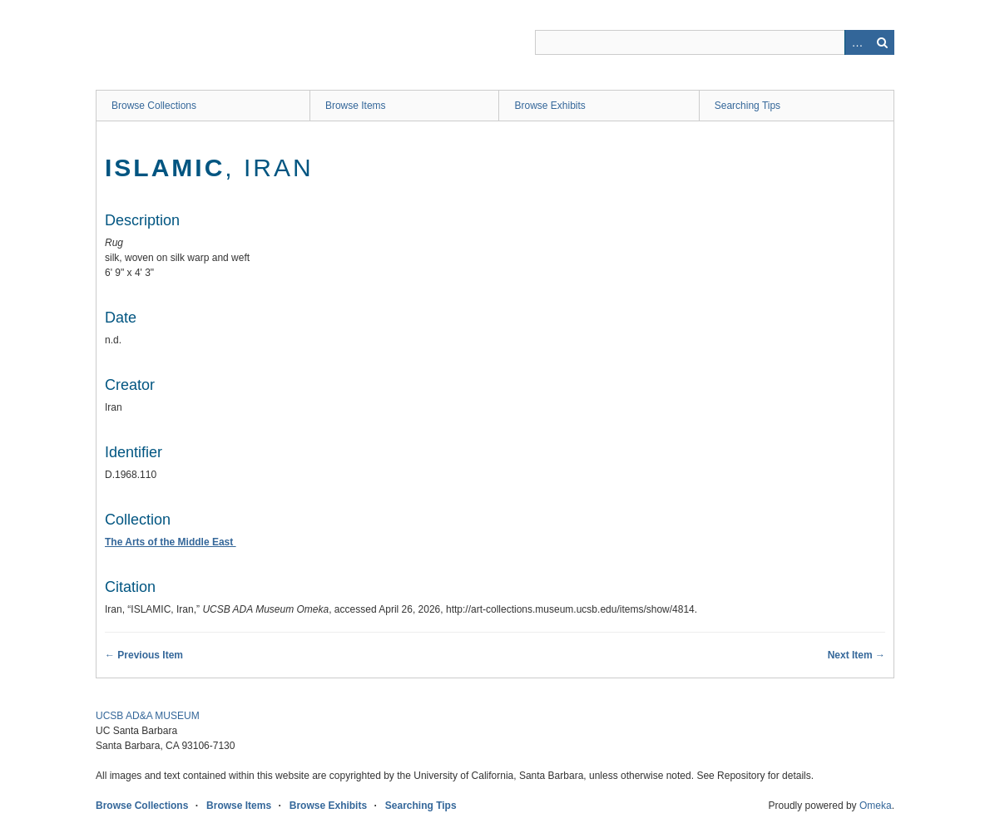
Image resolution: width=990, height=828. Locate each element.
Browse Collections (153, 105)
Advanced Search (856, 42)
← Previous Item (144, 655)
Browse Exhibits (549, 105)
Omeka (875, 805)
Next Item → (856, 655)
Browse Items (355, 105)
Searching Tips (747, 105)
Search (881, 42)
